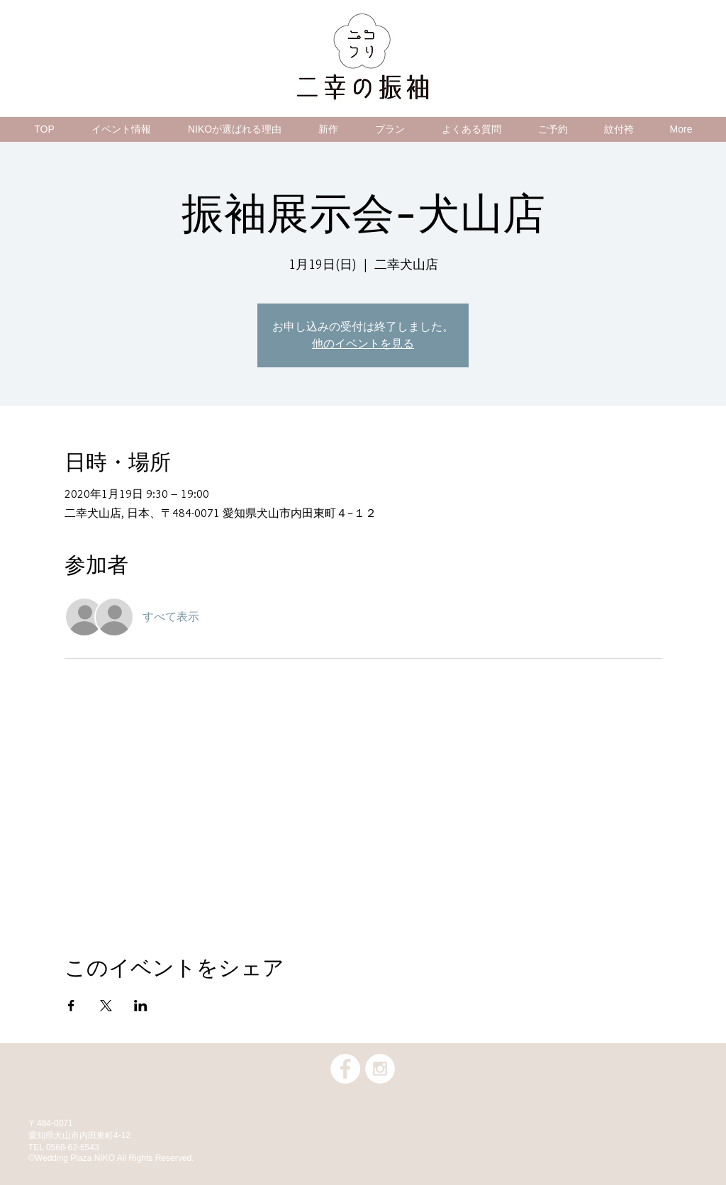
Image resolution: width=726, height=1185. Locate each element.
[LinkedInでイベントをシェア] (140, 1005)
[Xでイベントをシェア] (106, 1005)
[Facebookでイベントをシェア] (71, 1005)
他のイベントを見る (363, 343)
